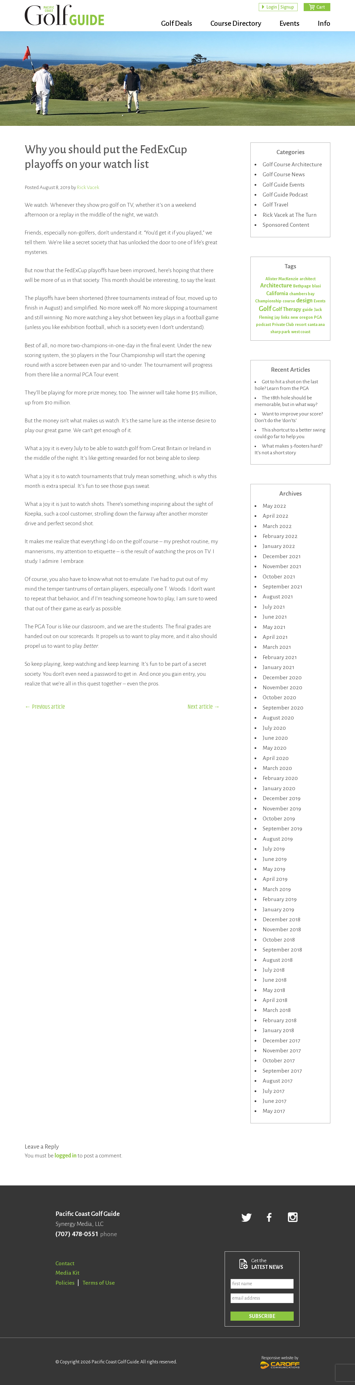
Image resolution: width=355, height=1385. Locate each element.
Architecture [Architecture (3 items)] (276, 285)
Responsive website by (280, 1362)
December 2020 (282, 677)
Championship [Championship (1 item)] (268, 301)
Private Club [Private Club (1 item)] (283, 324)
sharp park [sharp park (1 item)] (280, 332)
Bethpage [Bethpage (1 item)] (302, 286)
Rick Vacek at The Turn (290, 215)
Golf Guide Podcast (285, 195)
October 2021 (279, 576)
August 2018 (278, 960)
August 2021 (278, 596)
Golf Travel (275, 204)
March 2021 (277, 647)
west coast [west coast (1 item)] (300, 332)
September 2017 (282, 1071)
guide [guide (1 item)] (307, 309)
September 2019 (282, 828)
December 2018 (281, 919)
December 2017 (281, 1040)
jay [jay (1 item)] (277, 317)
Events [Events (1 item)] (320, 301)
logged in (66, 1155)
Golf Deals (176, 23)
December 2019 (282, 798)
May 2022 (274, 506)
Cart (320, 7)
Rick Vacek (88, 187)
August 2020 (278, 718)
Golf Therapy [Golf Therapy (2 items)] (286, 309)
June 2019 (275, 859)
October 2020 (279, 697)
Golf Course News (284, 174)
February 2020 (280, 778)
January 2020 (279, 788)
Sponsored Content (286, 225)
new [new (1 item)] (294, 317)
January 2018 (278, 1030)
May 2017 (274, 1111)
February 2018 (279, 1020)
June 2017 (274, 1101)
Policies (65, 1283)
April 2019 (275, 879)
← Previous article (45, 707)
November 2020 (282, 687)
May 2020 (274, 748)
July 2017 (273, 1091)
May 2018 (274, 990)
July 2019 (274, 849)
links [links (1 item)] (285, 317)
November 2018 (282, 929)
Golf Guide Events (284, 185)
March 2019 (277, 889)
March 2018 (277, 1010)
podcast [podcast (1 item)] (263, 324)
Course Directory (236, 23)
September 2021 (282, 586)
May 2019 (274, 869)
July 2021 (274, 607)
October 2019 (279, 818)
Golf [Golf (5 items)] (265, 308)
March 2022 (277, 526)
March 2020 (277, 768)
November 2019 (282, 808)
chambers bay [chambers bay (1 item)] (302, 294)
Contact (64, 1263)
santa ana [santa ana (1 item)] (316, 324)
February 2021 (280, 657)
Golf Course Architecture (292, 164)
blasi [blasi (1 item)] (316, 286)
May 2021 (274, 627)
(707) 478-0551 (76, 1234)
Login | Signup (280, 7)
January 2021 (278, 667)
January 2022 (279, 546)
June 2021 (275, 617)
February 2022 (280, 536)
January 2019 (278, 909)
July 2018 (274, 970)
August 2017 (277, 1081)
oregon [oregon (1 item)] (306, 317)
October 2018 (279, 940)
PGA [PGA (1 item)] (318, 317)
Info (324, 23)
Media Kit (67, 1273)
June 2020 (275, 738)
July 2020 (274, 728)
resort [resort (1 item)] (300, 324)
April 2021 (275, 637)
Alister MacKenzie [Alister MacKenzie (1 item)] (281, 279)
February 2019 (280, 899)
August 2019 (278, 839)
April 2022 (275, 516)
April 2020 (276, 758)
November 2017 (282, 1050)
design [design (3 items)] (304, 300)
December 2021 (282, 556)
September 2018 (282, 950)
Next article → (203, 707)
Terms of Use (99, 1283)
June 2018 (274, 980)
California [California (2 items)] (277, 293)
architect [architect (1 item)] (308, 279)
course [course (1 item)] (289, 301)
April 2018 (275, 1000)
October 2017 (279, 1060)
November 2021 (282, 566)
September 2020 (283, 708)
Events (290, 23)
